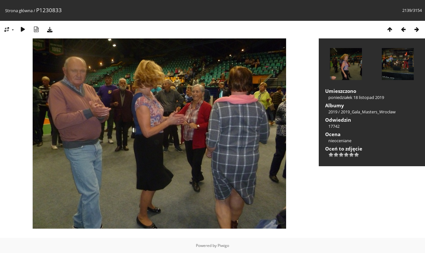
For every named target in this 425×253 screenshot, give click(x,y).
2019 (332, 112)
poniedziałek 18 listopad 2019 (356, 97)
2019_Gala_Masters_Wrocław (368, 112)
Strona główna (19, 10)
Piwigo (223, 245)
